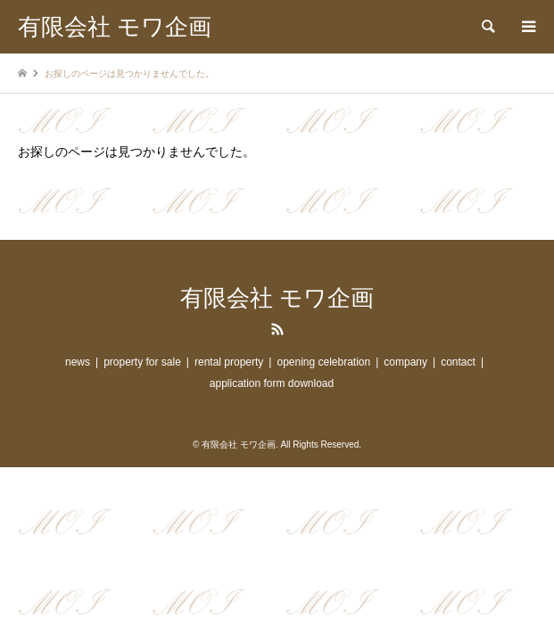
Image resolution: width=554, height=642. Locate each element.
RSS (277, 329)
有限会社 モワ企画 (277, 298)
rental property (228, 362)
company (405, 362)
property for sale (142, 362)
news (77, 362)
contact (458, 362)
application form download (272, 383)
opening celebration (323, 362)
